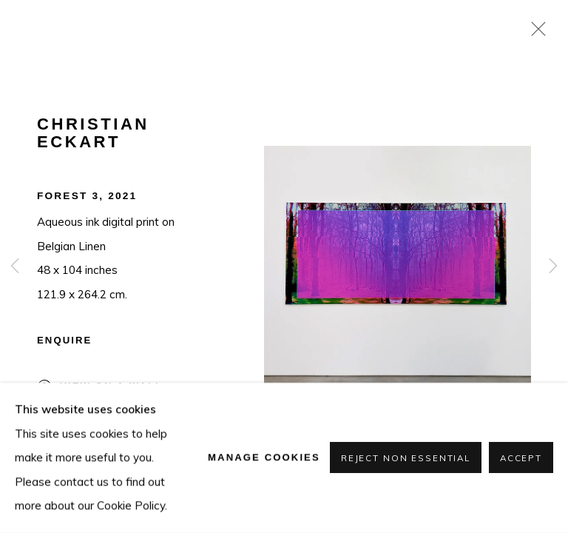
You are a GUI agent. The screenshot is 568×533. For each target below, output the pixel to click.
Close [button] (535, 33)
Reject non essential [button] (405, 458)
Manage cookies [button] (264, 457)
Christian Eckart (93, 133)
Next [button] (553, 266)
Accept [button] (521, 458)
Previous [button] (15, 266)
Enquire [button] (64, 340)
